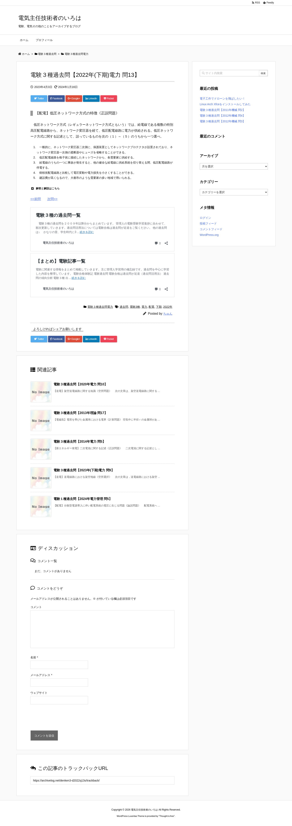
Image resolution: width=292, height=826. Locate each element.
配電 (151, 306)
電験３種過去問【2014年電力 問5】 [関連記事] (80, 441)
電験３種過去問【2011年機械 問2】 (222, 110)
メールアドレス (41, 675)
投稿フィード (208, 223)
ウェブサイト (38, 692)
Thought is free (166, 816)
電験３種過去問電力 (100, 306)
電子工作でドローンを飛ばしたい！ (222, 98)
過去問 (124, 306)
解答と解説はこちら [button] (45, 188)
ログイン (205, 217)
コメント (36, 607)
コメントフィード (211, 229)
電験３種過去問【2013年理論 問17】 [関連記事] (80, 413)
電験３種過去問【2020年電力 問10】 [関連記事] (80, 384)
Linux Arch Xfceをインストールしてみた (225, 104)
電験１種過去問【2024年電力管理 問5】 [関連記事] (83, 499)
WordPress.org (209, 234)
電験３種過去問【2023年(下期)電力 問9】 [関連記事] (84, 470)
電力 (144, 306)
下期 (159, 306)
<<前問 (35, 199)
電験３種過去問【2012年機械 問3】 (222, 121)
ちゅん (167, 313)
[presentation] (61, 718)
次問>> (52, 199)
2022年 (167, 306)
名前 (34, 657)
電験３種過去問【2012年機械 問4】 (222, 115)
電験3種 (135, 306)
